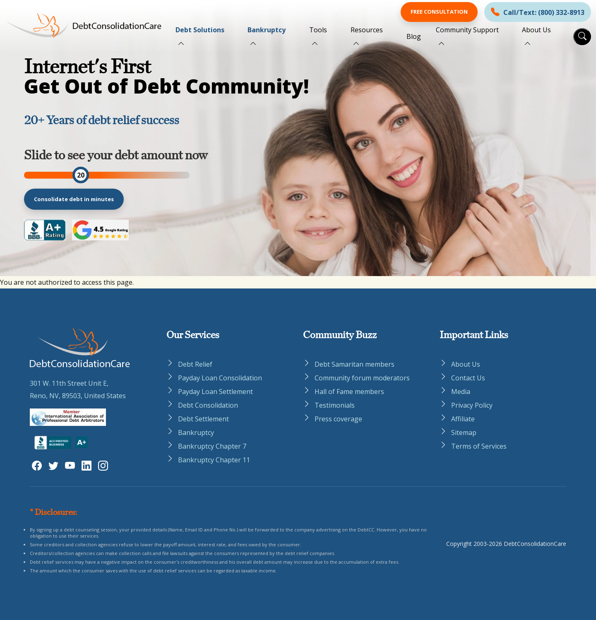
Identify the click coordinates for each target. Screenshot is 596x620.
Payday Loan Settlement (215, 391)
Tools (318, 29)
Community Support (467, 29)
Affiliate (463, 418)
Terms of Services (479, 446)
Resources (367, 29)
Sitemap (463, 432)
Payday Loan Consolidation (220, 377)
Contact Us (468, 377)
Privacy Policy (472, 405)
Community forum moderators (362, 377)
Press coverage (338, 418)
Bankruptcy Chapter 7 (212, 446)
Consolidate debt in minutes (74, 199)
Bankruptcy (267, 29)
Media (460, 391)
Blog (413, 36)
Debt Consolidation (208, 405)
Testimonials (335, 405)
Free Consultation (439, 11)
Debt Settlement (203, 418)
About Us (536, 29)
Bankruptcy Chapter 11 (214, 459)
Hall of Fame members (349, 391)
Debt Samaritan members (354, 364)
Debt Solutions (199, 29)
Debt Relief (195, 364)
